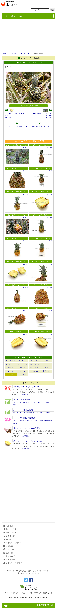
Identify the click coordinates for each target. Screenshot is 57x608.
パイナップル (24, 53)
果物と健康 (9, 560)
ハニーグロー (11, 371)
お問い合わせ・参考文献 (28, 573)
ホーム (5, 53)
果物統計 (8, 539)
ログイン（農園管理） (13, 563)
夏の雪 (46, 367)
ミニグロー (22, 374)
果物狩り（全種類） (12, 543)
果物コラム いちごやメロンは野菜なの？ (28, 428)
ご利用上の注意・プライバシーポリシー (33, 571)
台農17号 (46, 364)
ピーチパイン (34, 371)
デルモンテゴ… (34, 367)
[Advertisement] (28, 35)
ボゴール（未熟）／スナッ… (16, 145)
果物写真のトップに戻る (39, 126)
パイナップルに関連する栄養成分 (24, 418)
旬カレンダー (9, 533)
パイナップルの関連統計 (21, 400)
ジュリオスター (46, 361)
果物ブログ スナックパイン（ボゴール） (28, 441)
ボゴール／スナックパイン (41, 145)
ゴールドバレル (10, 361)
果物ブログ (9, 556)
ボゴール (8, 118)
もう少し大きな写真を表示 (28, 106)
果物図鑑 (8, 526)
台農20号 (10, 367)
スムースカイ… (34, 364)
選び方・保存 (9, 529)
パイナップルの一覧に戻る (17, 126)
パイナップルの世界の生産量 (23, 410)
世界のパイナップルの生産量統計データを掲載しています (31, 413)
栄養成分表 (9, 536)
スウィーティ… (22, 364)
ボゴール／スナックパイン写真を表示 (16, 114)
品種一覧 (8, 553)
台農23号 (22, 367)
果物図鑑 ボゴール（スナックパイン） (27, 387)
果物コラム (9, 549)
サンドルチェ (34, 361)
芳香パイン (46, 371)
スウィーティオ (10, 364)
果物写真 (13, 53)
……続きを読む (24, 394)
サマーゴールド (22, 361)
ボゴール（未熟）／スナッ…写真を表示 (41, 114)
